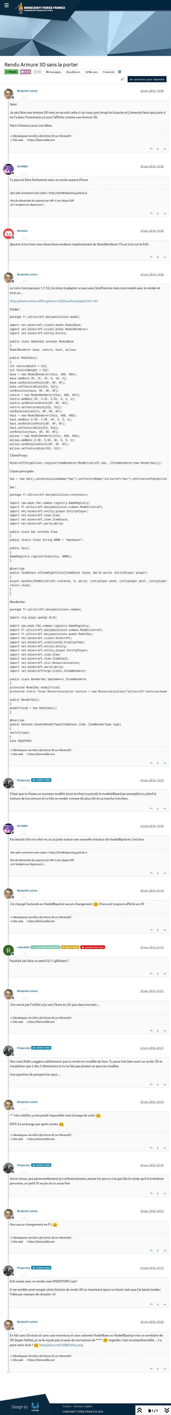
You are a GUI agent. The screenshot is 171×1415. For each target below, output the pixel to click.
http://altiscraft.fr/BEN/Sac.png (61, 1345)
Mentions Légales (83, 1406)
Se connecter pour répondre (147, 79)
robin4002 (23, 947)
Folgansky (23, 780)
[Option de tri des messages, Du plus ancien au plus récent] (122, 79)
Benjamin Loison (27, 90)
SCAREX (22, 166)
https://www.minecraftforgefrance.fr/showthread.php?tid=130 (54, 301)
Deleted (22, 230)
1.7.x (25, 71)
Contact (67, 1406)
